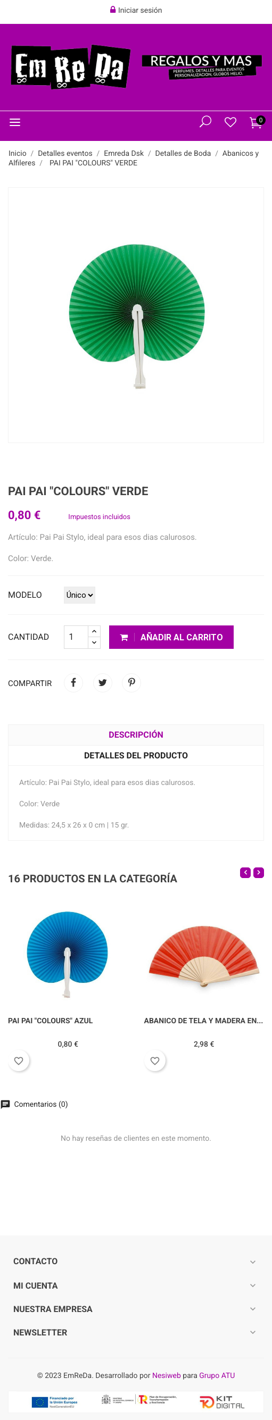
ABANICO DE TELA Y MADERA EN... (203, 1021)
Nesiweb (166, 1376)
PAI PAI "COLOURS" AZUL (50, 1021)
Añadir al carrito (171, 637)
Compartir (73, 682)
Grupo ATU (217, 1376)
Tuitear (102, 682)
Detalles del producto (136, 755)
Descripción (136, 735)
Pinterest (131, 682)
